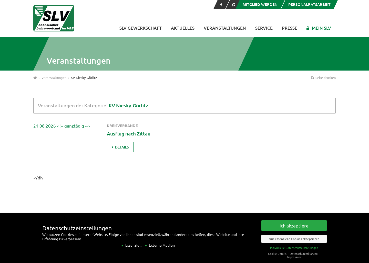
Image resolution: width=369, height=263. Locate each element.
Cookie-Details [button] (277, 258)
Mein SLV (321, 28)
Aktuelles (182, 28)
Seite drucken (323, 77)
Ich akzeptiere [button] (294, 229)
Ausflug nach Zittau (135, 133)
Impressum (294, 261)
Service (264, 28)
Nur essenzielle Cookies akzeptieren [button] (294, 243)
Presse (289, 28)
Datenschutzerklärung (304, 258)
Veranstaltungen (225, 28)
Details (122, 147)
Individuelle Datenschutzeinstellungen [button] (294, 252)
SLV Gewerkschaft (140, 28)
